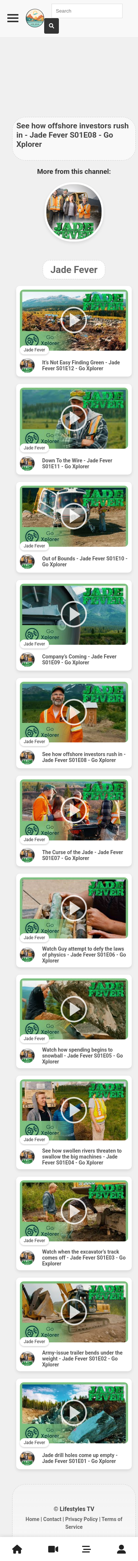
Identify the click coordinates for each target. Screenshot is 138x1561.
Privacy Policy (81, 1519)
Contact (52, 1519)
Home (32, 1519)
